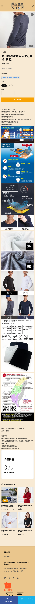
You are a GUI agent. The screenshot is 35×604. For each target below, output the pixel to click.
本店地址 (7, 556)
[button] (2, 6)
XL (15, 86)
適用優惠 (4, 74)
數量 (2, 89)
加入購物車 (17, 100)
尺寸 (2, 82)
